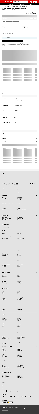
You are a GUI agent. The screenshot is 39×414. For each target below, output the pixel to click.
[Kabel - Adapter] (4, 265)
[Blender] (3, 326)
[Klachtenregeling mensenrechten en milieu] (7, 203)
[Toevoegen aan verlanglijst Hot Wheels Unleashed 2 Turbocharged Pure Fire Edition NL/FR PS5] (36, 6)
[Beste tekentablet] (19, 376)
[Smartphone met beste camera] (6, 376)
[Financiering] (19, 210)
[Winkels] (3, 200)
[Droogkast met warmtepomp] (21, 337)
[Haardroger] (19, 348)
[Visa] (22, 396)
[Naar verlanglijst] (34, 2)
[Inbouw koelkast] (4, 343)
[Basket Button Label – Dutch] (36, 2)
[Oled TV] (3, 291)
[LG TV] (18, 292)
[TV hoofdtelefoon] (19, 298)
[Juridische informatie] (4, 199)
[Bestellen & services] (4, 192)
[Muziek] (3, 368)
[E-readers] (3, 263)
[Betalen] (18, 219)
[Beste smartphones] (20, 377)
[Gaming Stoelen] (19, 368)
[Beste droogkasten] (19, 378)
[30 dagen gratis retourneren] (5, 219)
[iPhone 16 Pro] (19, 283)
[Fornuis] (3, 333)
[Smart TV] (18, 290)
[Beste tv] (18, 375)
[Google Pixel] (19, 280)
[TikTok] (36, 183)
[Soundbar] (18, 293)
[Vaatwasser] (19, 333)
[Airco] (2, 355)
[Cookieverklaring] (19, 199)
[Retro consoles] (4, 366)
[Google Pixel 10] (4, 281)
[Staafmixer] (18, 323)
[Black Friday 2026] (4, 255)
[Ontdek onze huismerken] (20, 238)
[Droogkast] (3, 337)
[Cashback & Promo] (19, 250)
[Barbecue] (18, 317)
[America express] (25, 396)
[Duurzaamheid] (4, 198)
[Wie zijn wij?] (3, 197)
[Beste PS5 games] (4, 377)
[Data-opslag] (19, 261)
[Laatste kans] (3, 250)
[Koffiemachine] (19, 319)
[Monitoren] (3, 261)
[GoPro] (18, 307)
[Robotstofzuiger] (4, 351)
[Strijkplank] (18, 354)
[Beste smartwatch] (19, 374)
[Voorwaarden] (19, 189)
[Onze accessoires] (4, 245)
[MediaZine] (3, 233)
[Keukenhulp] (3, 318)
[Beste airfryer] (4, 378)
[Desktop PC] (19, 265)
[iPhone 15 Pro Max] (19, 284)
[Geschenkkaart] (4, 232)
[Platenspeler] (19, 299)
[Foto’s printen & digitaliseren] (21, 232)
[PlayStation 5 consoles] (20, 361)
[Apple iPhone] (3, 275)
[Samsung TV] (19, 291)
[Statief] (18, 308)
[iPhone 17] (18, 275)
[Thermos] (3, 325)
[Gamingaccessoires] (20, 365)
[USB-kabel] (3, 310)
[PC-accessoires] (4, 266)
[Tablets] (18, 263)
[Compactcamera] (4, 307)
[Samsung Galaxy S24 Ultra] (5, 284)
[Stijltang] (3, 349)
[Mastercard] (14, 396)
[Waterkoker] (19, 325)
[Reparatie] (3, 209)
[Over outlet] (18, 239)
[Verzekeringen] (19, 208)
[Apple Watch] (3, 282)
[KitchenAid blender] (4, 319)
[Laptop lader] (19, 267)
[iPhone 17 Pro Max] (4, 276)
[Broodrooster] (3, 327)
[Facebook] (31, 183)
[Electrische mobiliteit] (20, 364)
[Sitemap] (18, 203)
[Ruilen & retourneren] (20, 190)
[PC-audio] (18, 266)
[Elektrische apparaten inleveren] (21, 209)
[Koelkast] (3, 332)
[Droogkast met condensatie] (5, 338)
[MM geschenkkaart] (18, 396)
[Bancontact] (3, 396)
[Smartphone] (19, 274)
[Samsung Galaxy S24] (4, 283)
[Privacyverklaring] (19, 198)
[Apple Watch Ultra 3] (20, 282)
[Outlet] (3, 239)
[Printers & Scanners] (20, 264)
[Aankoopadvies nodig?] (5, 254)
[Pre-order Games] (4, 361)
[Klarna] (33, 397)
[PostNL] (7, 391)
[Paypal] (29, 396)
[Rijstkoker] (18, 326)
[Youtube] (33, 183)
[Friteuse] (3, 317)
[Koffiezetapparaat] (19, 320)
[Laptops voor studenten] (20, 260)
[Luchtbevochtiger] (19, 356)
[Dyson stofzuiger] (4, 350)
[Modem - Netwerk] (4, 267)
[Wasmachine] (3, 336)
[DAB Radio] (3, 298)
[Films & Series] (19, 366)
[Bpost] (3, 391)
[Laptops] (3, 260)
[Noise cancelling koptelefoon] (21, 297)
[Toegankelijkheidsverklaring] (5, 410)
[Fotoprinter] (3, 309)
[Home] (2, 6)
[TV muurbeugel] (4, 299)
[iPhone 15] (18, 277)
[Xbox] (2, 365)
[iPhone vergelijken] (4, 374)
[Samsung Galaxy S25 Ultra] (5, 280)
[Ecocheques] (19, 255)
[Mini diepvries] (19, 342)
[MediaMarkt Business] (20, 197)
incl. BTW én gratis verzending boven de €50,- (31, 13)
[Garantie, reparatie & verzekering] (6, 218)
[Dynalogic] (14, 391)
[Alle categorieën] (3, 1)
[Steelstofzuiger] (19, 350)
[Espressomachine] (4, 320)
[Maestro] (10, 396)
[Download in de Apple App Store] (21, 226)
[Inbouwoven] (19, 339)
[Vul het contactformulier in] (15, 184)
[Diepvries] (3, 342)
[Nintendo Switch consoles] (5, 367)
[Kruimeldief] (18, 351)
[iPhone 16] (18, 276)
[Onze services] (4, 208)
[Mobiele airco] (19, 355)
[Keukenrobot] (19, 318)
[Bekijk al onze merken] (5, 238)
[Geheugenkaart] (19, 309)
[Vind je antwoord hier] (6, 184)
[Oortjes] (18, 294)
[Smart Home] (3, 348)
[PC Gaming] (3, 364)
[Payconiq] (7, 396)
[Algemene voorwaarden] (5, 407)
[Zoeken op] (14, 2)
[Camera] (3, 304)
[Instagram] (34, 183)
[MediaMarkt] (8, 1)
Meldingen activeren (12, 41)
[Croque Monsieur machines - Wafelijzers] (7, 339)
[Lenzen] (3, 308)
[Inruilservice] (3, 210)
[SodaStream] (3, 324)
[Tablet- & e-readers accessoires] (6, 264)
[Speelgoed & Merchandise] (20, 367)
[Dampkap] (18, 338)
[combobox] (21, 2)
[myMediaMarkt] (4, 220)
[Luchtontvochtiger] (4, 356)
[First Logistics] (18, 391)
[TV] (2, 290)
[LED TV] (3, 293)
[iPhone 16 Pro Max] (4, 277)
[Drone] (18, 310)
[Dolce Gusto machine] (20, 321)
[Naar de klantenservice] (20, 220)
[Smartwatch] (19, 281)
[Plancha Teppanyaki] (20, 324)
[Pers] (18, 200)
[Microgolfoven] (4, 323)
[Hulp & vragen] (4, 189)
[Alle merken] (19, 254)
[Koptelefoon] (3, 294)
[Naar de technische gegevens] (5, 29)
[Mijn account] (31, 2)
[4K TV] (2, 292)
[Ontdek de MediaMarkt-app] (5, 227)
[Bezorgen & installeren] (5, 190)
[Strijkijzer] (3, 354)
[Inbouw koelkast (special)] (20, 332)
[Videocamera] (19, 304)
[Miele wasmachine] (19, 336)
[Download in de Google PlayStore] (6, 226)
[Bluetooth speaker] (4, 297)
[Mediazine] (18, 253)
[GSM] (2, 274)
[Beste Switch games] (4, 375)
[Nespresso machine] (4, 321)
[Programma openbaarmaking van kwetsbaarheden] (24, 192)
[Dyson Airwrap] (19, 349)
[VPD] (10, 391)
